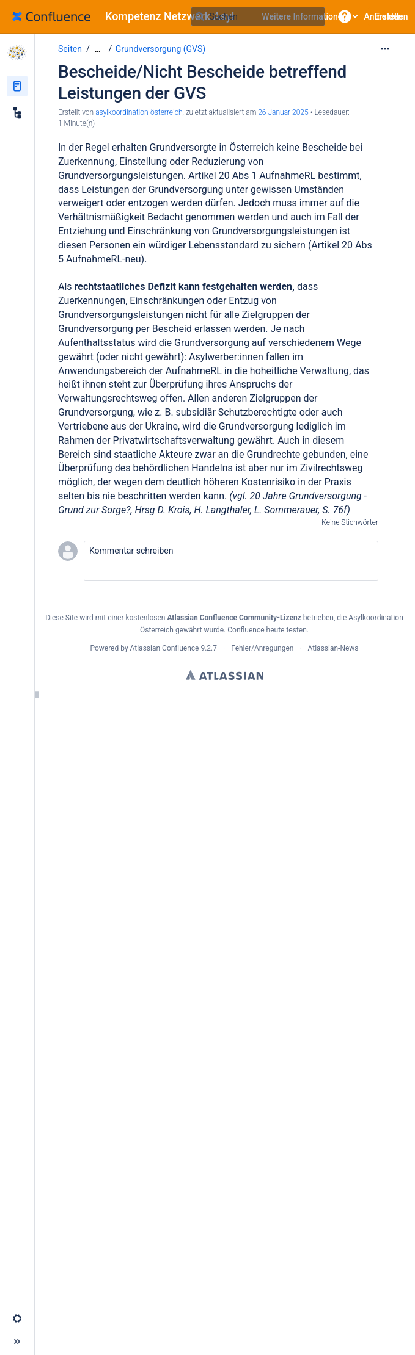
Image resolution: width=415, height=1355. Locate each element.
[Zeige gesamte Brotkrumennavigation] (98, 49)
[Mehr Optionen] (385, 49)
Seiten (70, 49)
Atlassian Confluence (164, 648)
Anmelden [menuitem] (383, 16)
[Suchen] (200, 16)
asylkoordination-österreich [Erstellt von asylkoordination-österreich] (138, 112)
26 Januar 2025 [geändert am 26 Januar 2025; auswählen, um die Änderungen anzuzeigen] (283, 112)
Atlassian (224, 675)
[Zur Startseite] (127, 16)
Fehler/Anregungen (262, 648)
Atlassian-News (333, 648)
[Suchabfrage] (258, 16)
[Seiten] (17, 86)
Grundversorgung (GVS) (160, 49)
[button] (344, 16)
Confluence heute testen (267, 630)
